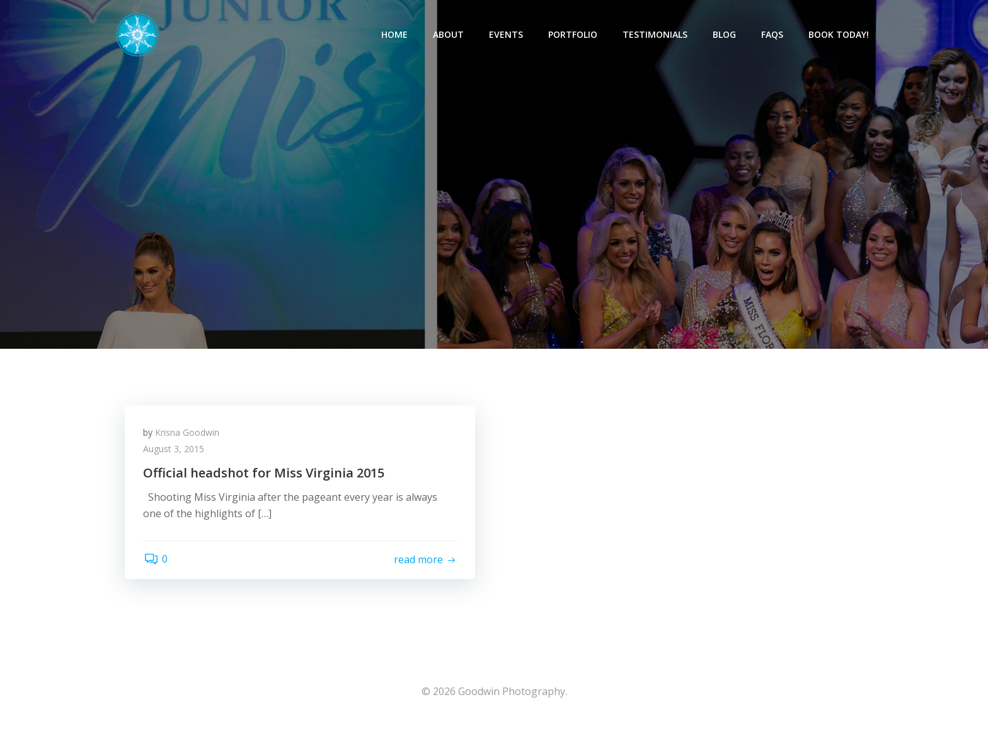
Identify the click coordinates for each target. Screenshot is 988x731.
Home (395, 35)
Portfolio (573, 35)
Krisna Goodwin (188, 434)
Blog (725, 35)
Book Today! (839, 35)
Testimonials (655, 35)
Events (507, 35)
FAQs (773, 35)
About (449, 35)
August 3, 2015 (174, 451)
